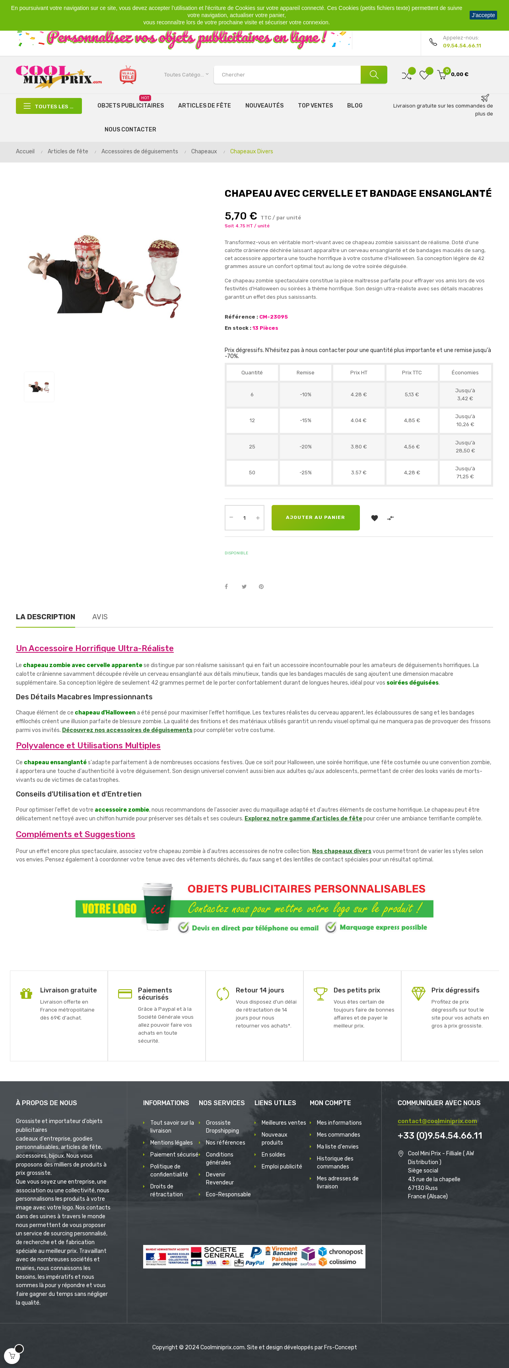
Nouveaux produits (275, 1138)
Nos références (225, 1142)
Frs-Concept (340, 1347)
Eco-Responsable (228, 1194)
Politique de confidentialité (169, 1170)
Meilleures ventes (284, 1122)
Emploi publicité (282, 1166)
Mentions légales (171, 1142)
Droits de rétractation (166, 1190)
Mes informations (339, 1122)
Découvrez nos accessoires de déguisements (127, 730)
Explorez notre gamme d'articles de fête (303, 818)
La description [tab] (45, 617)
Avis (100, 617)
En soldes (274, 1154)
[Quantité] (244, 518)
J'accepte (483, 15)
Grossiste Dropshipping (222, 1126)
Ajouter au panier (317, 518)
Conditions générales (219, 1158)
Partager (231, 587)
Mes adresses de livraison (338, 1182)
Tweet (248, 587)
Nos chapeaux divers (341, 851)
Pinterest (265, 587)
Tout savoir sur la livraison (172, 1126)
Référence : (241, 317)
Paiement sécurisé (174, 1154)
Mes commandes (338, 1134)
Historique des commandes (335, 1162)
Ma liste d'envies (338, 1146)
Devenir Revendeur (220, 1178)
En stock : (238, 328)
